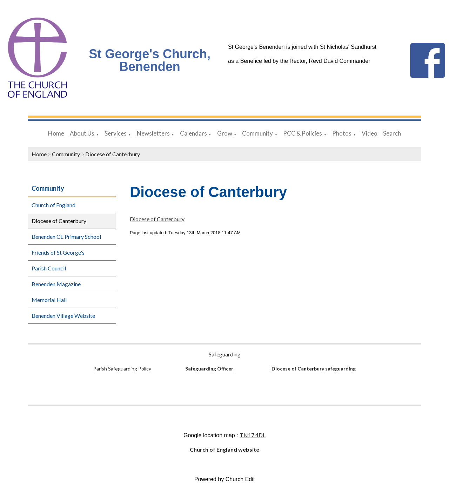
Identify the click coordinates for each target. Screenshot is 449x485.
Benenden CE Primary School (66, 236)
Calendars (193, 133)
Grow (224, 133)
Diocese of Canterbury (112, 154)
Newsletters (153, 133)
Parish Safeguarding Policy (122, 369)
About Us (82, 133)
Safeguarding (225, 354)
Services (116, 133)
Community (257, 133)
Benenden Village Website (63, 315)
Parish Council (49, 268)
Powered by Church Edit (224, 479)
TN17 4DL (253, 435)
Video (369, 133)
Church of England (53, 205)
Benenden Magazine (56, 284)
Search (392, 133)
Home (56, 133)
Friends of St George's (58, 252)
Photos (341, 133)
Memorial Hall (49, 299)
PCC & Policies (302, 133)
